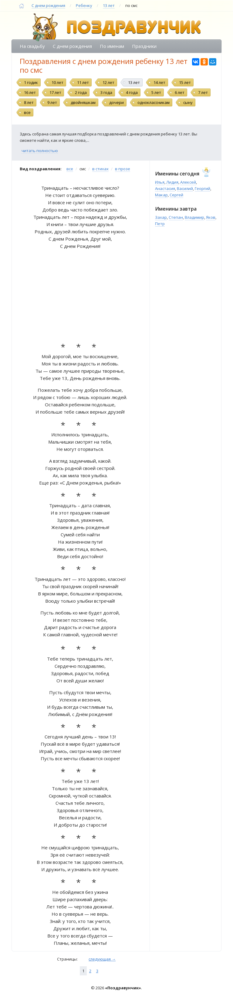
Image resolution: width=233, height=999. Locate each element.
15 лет (185, 82)
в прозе (122, 168)
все (27, 112)
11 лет (83, 82)
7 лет (203, 92)
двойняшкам (83, 102)
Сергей (176, 195)
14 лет (159, 82)
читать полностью (40, 150)
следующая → (102, 959)
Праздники (144, 46)
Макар (161, 195)
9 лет (52, 102)
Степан (176, 217)
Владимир (194, 217)
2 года (81, 92)
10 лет (57, 82)
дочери (116, 102)
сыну (188, 102)
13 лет (109, 5)
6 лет (179, 92)
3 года (106, 92)
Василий (185, 188)
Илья (159, 182)
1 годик (31, 82)
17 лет (55, 92)
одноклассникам (153, 102)
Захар (161, 217)
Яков (210, 217)
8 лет (29, 102)
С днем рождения (48, 5)
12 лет (108, 82)
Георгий (202, 188)
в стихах (100, 168)
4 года (132, 92)
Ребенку (84, 5)
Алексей (188, 182)
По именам (112, 46)
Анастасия (165, 188)
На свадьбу (32, 46)
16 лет (30, 92)
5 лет (156, 92)
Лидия (172, 182)
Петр (160, 223)
